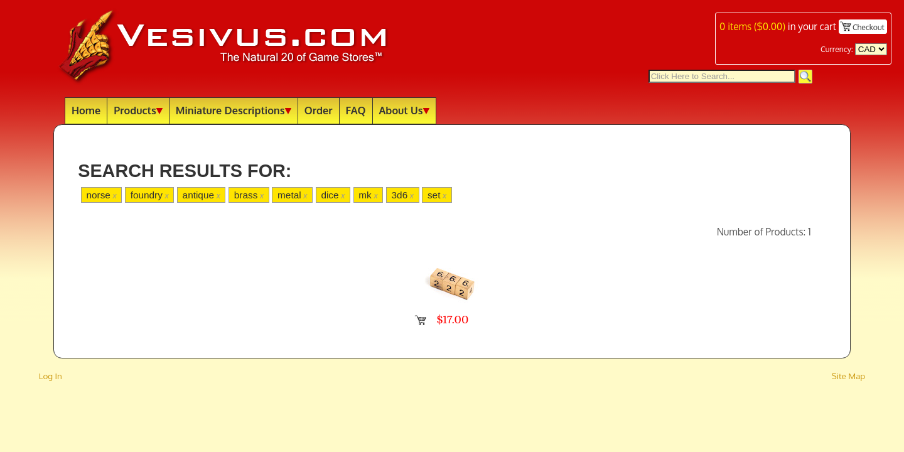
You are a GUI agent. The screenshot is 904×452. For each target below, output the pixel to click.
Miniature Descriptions (233, 110)
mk (367, 195)
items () (752, 26)
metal (292, 195)
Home (86, 110)
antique (201, 195)
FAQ (356, 110)
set (437, 195)
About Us (404, 110)
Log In (50, 375)
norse (101, 195)
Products (138, 110)
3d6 (403, 195)
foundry (150, 195)
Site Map (849, 375)
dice (333, 195)
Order (318, 110)
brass (249, 195)
